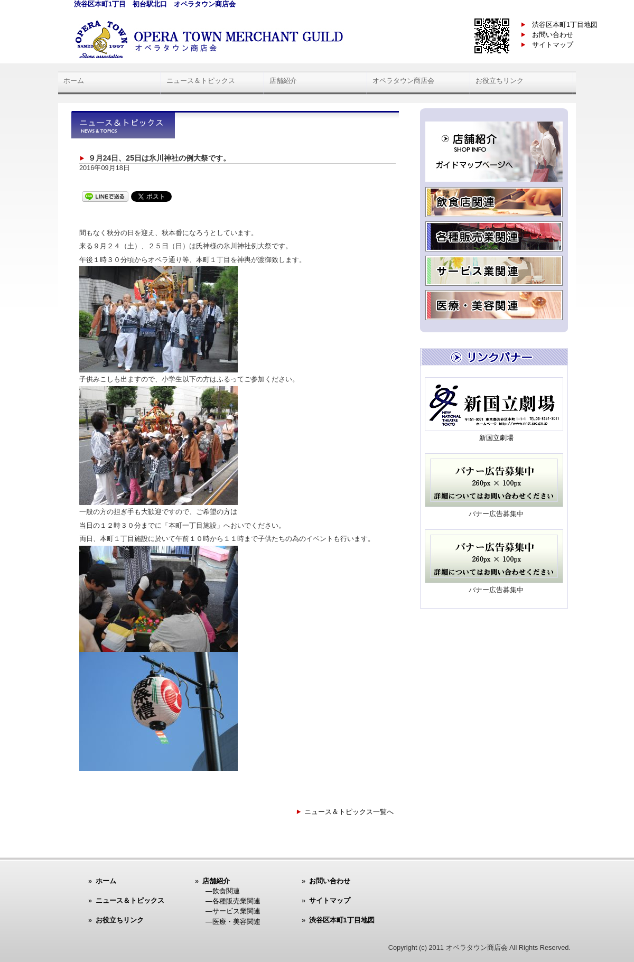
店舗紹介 (283, 81)
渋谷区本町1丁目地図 (565, 25)
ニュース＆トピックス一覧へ (349, 812)
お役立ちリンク (500, 81)
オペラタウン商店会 (403, 81)
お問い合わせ (552, 35)
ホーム (73, 81)
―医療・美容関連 (233, 922)
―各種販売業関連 (233, 901)
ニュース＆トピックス (200, 81)
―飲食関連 (223, 891)
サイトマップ (552, 45)
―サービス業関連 (233, 911)
